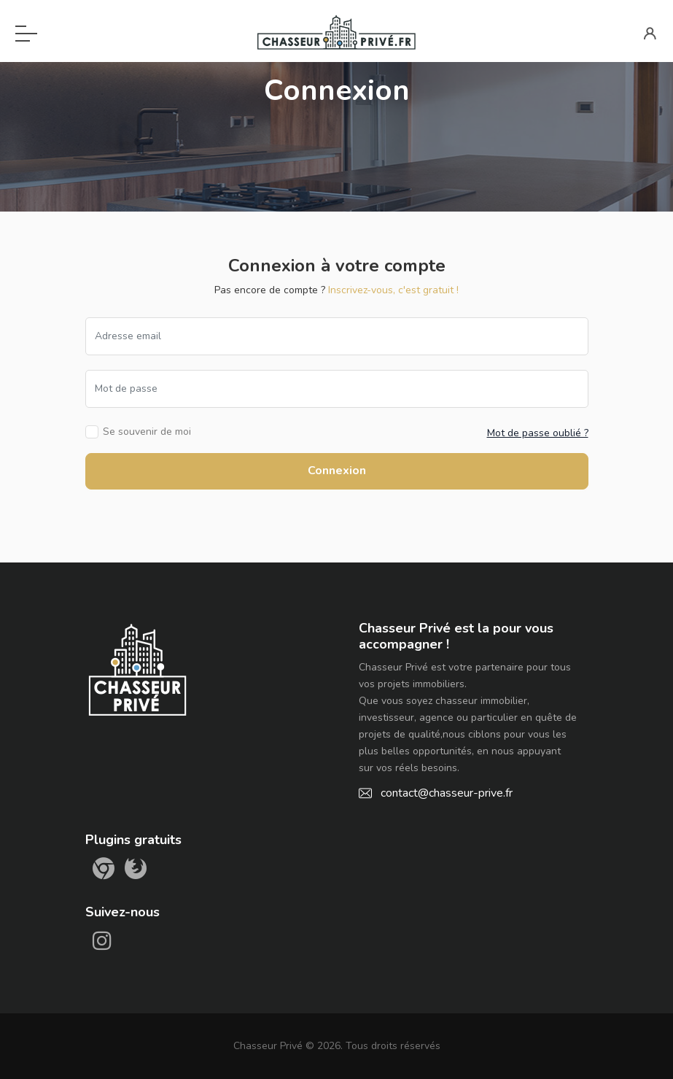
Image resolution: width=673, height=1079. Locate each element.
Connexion (337, 471)
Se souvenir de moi (147, 431)
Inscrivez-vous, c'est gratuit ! (393, 290)
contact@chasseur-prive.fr (447, 793)
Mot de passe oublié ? (537, 433)
